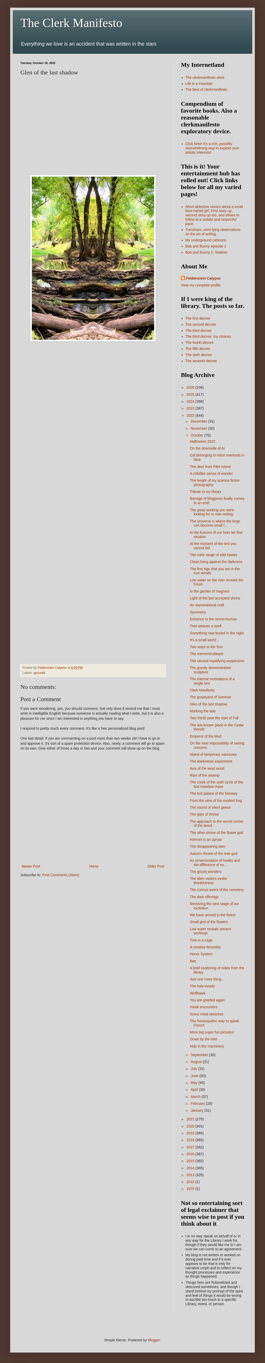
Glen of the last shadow (208, 704)
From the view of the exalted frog (216, 800)
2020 (191, 1126)
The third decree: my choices (208, 336)
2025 (191, 394)
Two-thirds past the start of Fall (214, 718)
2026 (191, 387)
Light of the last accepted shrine (215, 598)
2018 (191, 1140)
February (198, 1104)
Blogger (154, 1340)
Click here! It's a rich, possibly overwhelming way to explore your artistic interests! (213, 148)
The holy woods (202, 986)
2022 (191, 415)
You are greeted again (207, 1000)
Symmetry (198, 612)
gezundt (39, 673)
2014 (191, 1168)
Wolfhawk (197, 993)
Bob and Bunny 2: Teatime (206, 252)
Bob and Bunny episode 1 (206, 246)
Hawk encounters (203, 1007)
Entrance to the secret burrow (213, 619)
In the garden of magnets (210, 591)
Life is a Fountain (199, 84)
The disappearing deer (208, 846)
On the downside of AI (207, 448)
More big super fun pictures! (212, 1032)
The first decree (198, 318)
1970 (191, 1189)
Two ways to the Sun (206, 647)
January (197, 1110)
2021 (191, 1119)
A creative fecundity (205, 947)
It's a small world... (204, 640)
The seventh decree (201, 361)
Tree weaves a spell (205, 626)
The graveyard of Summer (210, 697)
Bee (193, 961)
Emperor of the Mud (205, 736)
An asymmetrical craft (207, 605)
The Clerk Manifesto (71, 23)
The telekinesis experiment (211, 761)
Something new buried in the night (217, 633)
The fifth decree (198, 349)
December (199, 421)
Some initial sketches (206, 1014)
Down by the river (204, 1039)
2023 (191, 408)
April (195, 1089)
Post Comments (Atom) (60, 875)
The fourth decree (200, 342)
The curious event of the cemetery (217, 890)
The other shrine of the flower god (216, 833)
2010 (191, 1182)
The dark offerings (204, 897)
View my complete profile (200, 285)
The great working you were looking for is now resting (212, 512)
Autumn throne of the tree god (213, 853)
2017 (191, 1147)
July (194, 1069)
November (199, 428)
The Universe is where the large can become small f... (215, 523)
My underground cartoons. (206, 240)
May (194, 1083)
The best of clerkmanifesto (206, 89)
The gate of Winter (204, 814)
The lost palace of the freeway (213, 793)
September (200, 1055)
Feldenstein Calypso (203, 278)
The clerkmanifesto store (205, 77)
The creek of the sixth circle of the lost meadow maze (216, 784)
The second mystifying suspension (217, 661)
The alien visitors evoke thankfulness (208, 880)
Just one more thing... (207, 979)
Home (93, 866)
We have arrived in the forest (212, 915)
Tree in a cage (201, 940)
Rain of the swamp (204, 775)
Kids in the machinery (207, 1046)
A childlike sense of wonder (211, 473)
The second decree (201, 324)
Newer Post (31, 866)
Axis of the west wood (207, 768)
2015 (191, 1161)
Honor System (201, 954)
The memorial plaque (206, 654)
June (195, 1076)
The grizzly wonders (206, 872)
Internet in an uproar (206, 839)
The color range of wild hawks (213, 555)
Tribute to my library (205, 492)
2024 (191, 401)
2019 (191, 1133)
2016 (191, 1154)
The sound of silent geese (210, 807)
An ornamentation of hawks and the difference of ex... (215, 862)
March (196, 1097)
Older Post (156, 866)
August (197, 1062)
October (197, 435)
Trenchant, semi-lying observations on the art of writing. (213, 232)
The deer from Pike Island (210, 467)
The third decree (198, 331)
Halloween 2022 (202, 441)
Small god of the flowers (209, 922)
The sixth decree (199, 355)
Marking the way (203, 711)
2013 (191, 1175)
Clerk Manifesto (202, 690)
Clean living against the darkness (216, 562)
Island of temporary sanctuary (213, 754)
